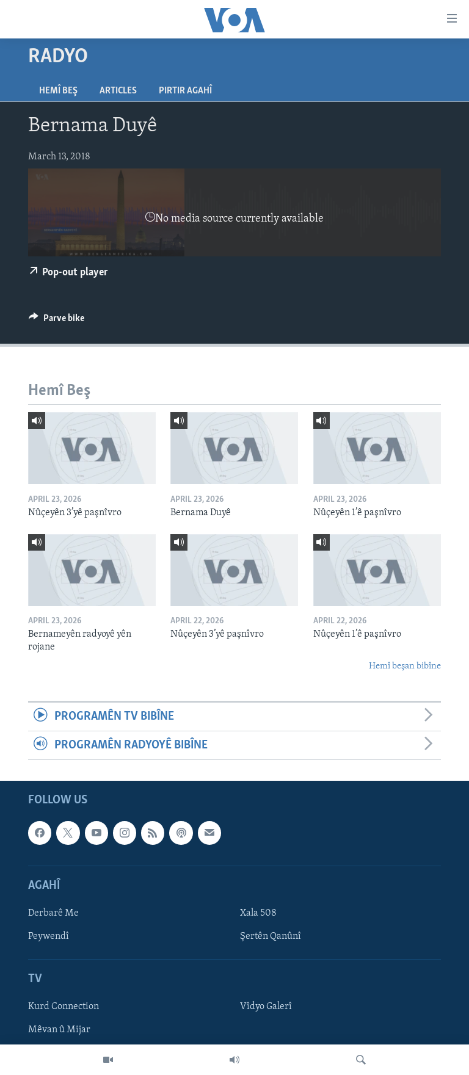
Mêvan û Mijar (59, 1030)
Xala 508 (258, 913)
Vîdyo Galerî (266, 1007)
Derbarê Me (53, 913)
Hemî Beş (58, 91)
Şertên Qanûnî (270, 936)
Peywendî (48, 936)
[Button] (56, 321)
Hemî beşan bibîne (405, 666)
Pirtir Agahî (185, 91)
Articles (118, 91)
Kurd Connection (63, 1007)
